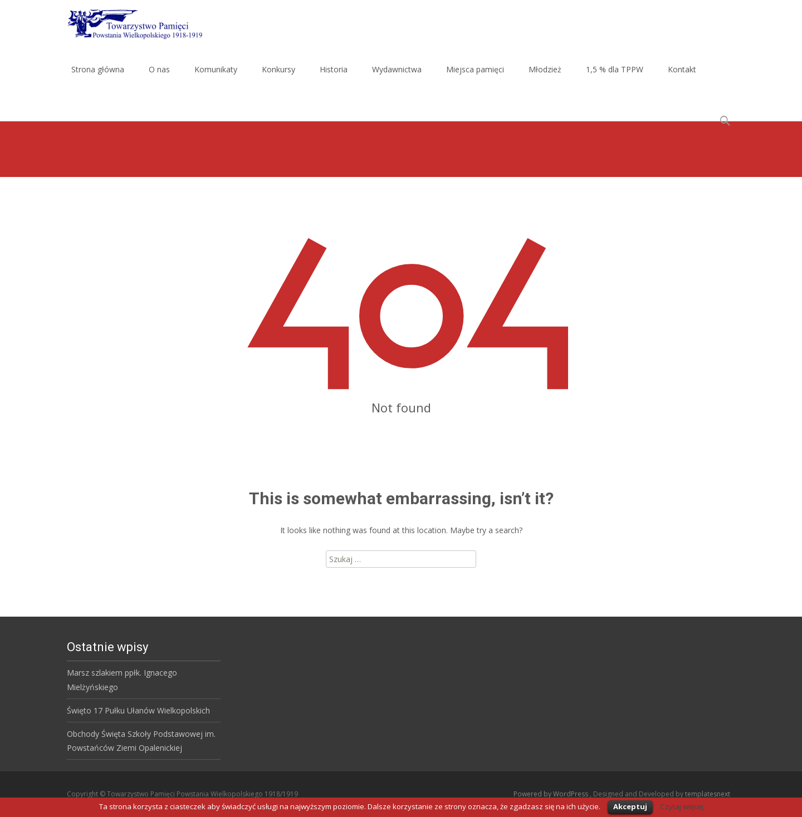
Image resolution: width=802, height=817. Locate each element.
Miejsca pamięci (475, 69)
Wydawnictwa (397, 69)
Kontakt (682, 69)
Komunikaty (215, 69)
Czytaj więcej (681, 806)
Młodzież (545, 69)
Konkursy (278, 69)
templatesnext (707, 794)
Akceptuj (630, 806)
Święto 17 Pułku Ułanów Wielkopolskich (138, 710)
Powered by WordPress (552, 794)
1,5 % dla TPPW (614, 69)
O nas (159, 69)
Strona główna (97, 69)
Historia (334, 69)
